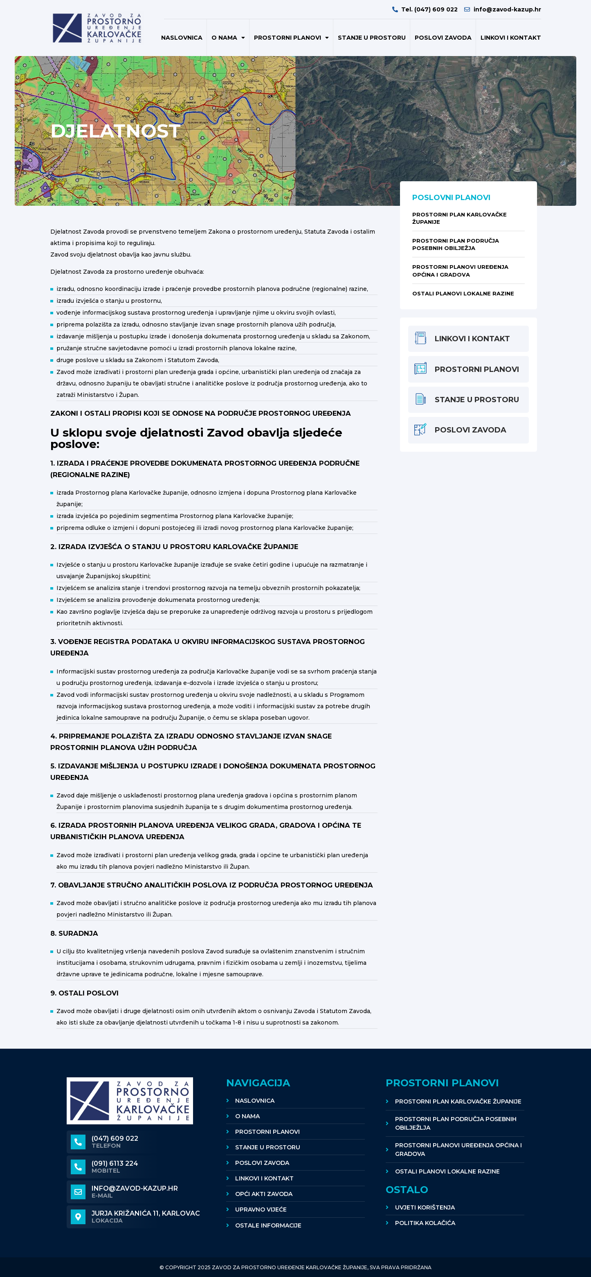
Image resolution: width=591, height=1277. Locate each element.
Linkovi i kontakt (511, 37)
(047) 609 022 (115, 1138)
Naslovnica (181, 37)
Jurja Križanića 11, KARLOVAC (146, 1213)
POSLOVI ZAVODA (443, 37)
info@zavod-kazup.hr (135, 1188)
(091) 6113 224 (115, 1163)
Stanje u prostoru (372, 37)
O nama (228, 38)
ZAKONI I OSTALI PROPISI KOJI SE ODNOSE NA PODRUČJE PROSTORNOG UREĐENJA (200, 413)
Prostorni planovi (291, 38)
